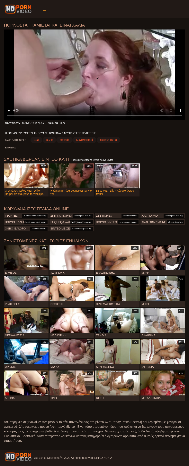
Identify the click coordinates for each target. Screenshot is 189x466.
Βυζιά (49, 139)
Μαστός (64, 139)
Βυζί (36, 139)
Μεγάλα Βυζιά (84, 139)
